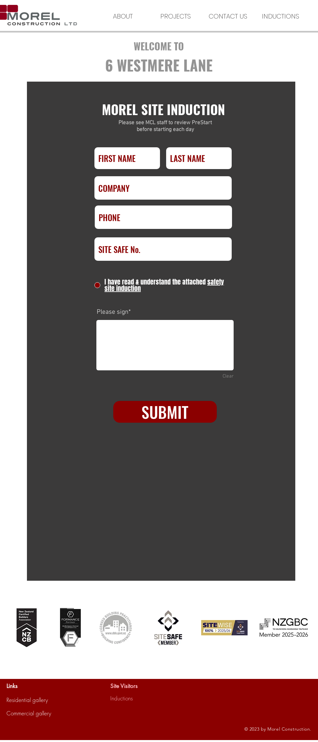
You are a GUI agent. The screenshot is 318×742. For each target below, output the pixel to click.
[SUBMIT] (165, 412)
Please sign (112, 312)
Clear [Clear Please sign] (228, 376)
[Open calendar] (187, 485)
